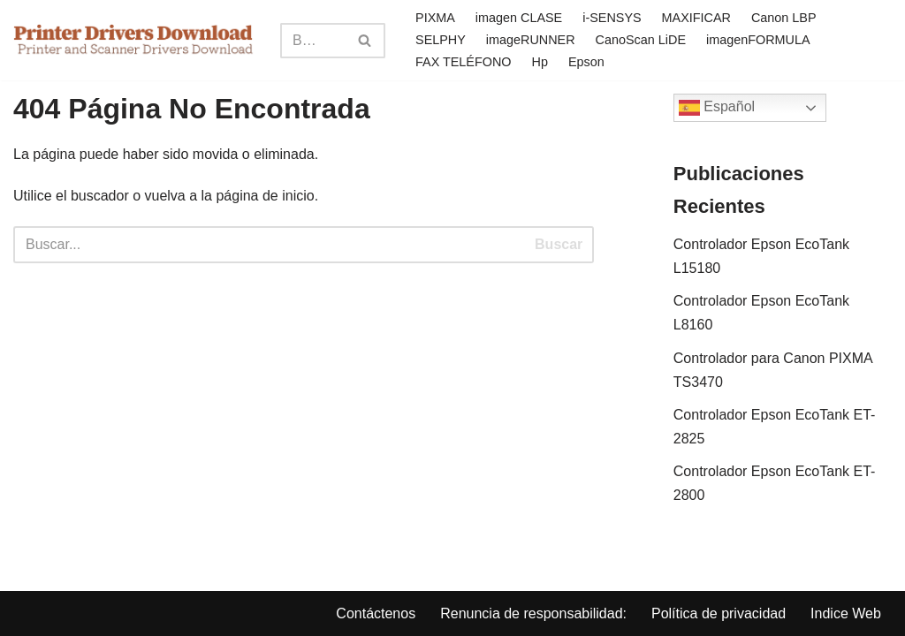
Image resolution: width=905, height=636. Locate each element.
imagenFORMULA (758, 40)
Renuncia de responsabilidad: (533, 613)
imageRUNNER (530, 40)
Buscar (558, 244)
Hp (540, 62)
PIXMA (435, 18)
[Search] (313, 40)
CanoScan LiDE (641, 40)
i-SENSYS (611, 18)
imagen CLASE (518, 18)
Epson (586, 62)
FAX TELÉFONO (463, 62)
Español (717, 107)
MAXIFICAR (696, 18)
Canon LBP (784, 18)
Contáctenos (375, 613)
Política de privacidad (718, 613)
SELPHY (440, 40)
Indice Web (845, 613)
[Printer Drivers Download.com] (133, 40)
